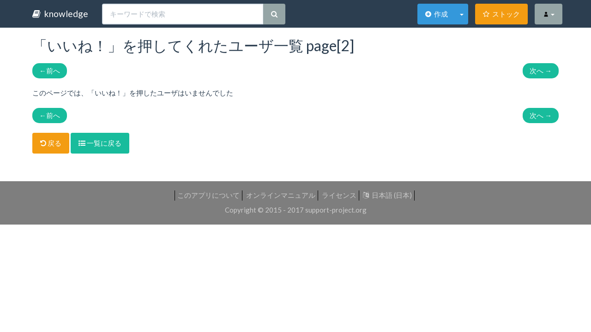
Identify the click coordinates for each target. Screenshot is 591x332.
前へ (49, 70)
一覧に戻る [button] (99, 143)
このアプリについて (208, 195)
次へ (541, 70)
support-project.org (336, 210)
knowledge (60, 13)
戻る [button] (50, 143)
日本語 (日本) (387, 195)
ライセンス (339, 195)
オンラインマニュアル (280, 195)
